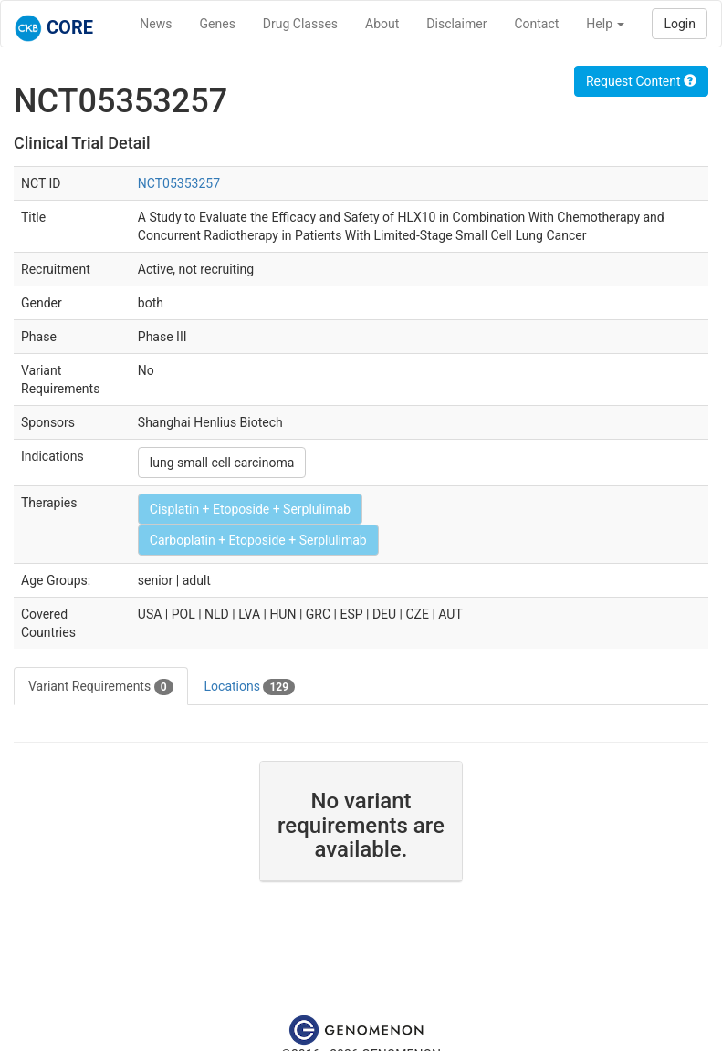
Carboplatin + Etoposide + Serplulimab (258, 540)
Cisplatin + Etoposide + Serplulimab (250, 509)
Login (680, 23)
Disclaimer (456, 23)
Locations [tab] (250, 687)
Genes (217, 23)
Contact (536, 23)
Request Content (641, 81)
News (156, 23)
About (382, 23)
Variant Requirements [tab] (100, 687)
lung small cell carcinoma (222, 462)
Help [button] (605, 23)
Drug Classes (300, 23)
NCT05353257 (179, 183)
